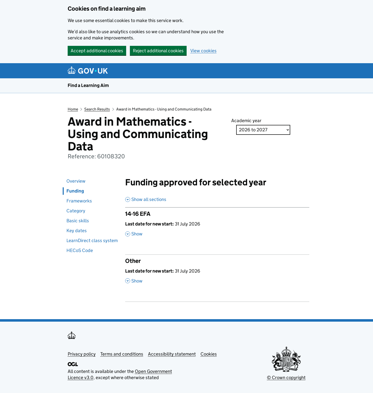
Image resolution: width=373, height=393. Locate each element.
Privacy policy (82, 354)
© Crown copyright (286, 377)
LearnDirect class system (92, 240)
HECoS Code (79, 250)
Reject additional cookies (158, 51)
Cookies (209, 354)
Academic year (246, 120)
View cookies (203, 50)
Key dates (76, 230)
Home (73, 109)
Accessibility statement (172, 354)
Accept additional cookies (97, 51)
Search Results (97, 109)
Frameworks (79, 201)
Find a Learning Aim (88, 85)
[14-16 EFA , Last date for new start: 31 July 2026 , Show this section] (217, 226)
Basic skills (77, 221)
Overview (76, 181)
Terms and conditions (121, 354)
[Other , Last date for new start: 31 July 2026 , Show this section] (217, 273)
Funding (75, 191)
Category (75, 211)
